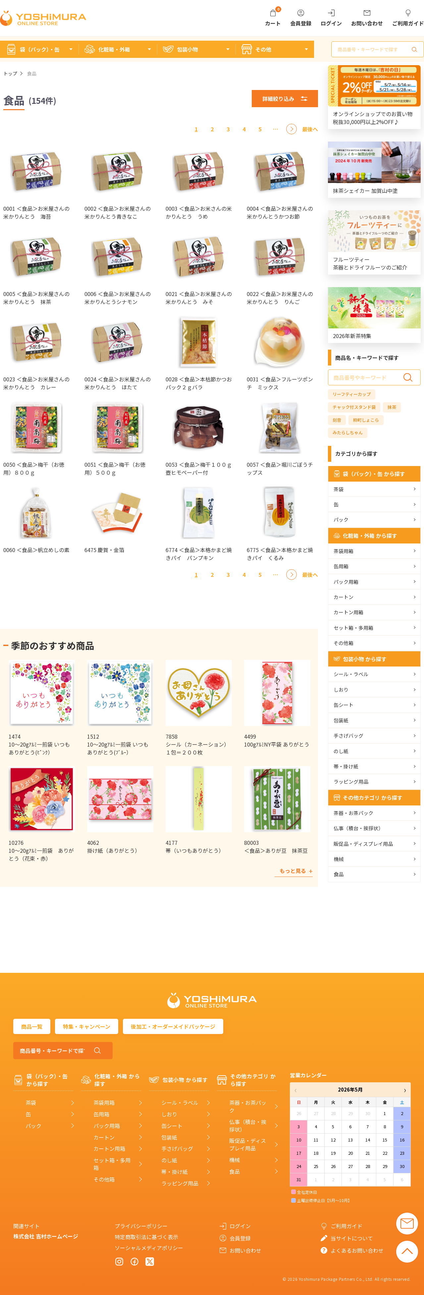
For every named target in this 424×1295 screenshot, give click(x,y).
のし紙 (341, 751)
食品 (339, 874)
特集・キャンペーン (86, 1026)
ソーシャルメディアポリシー (149, 1248)
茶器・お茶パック (353, 812)
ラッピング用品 (351, 781)
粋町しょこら (366, 420)
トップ (10, 73)
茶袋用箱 (343, 550)
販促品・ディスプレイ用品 (363, 843)
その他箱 (343, 642)
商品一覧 (31, 1026)
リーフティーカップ (352, 394)
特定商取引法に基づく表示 (146, 1237)
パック (341, 519)
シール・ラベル (351, 673)
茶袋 (339, 489)
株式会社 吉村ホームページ (45, 1236)
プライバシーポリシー (141, 1226)
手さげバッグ (348, 735)
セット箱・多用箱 (353, 627)
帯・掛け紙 (346, 766)
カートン (343, 596)
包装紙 (341, 720)
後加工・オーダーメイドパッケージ (173, 1026)
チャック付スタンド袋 (354, 407)
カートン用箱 (348, 612)
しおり (341, 689)
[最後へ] (310, 129)
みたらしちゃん (348, 432)
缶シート (343, 704)
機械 (339, 858)
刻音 (337, 420)
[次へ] (291, 129)
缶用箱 (341, 566)
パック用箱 (346, 581)
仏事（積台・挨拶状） (358, 828)
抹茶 (392, 407)
